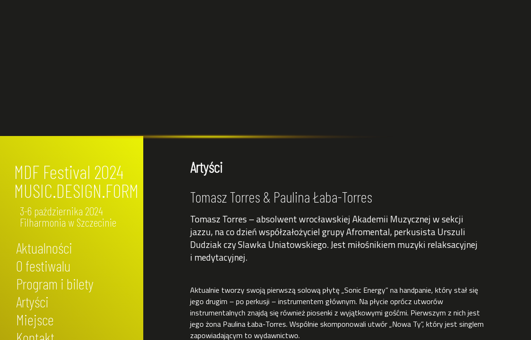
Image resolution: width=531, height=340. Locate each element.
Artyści (32, 301)
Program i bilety (55, 283)
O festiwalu (43, 265)
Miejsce (35, 319)
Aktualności (44, 247)
